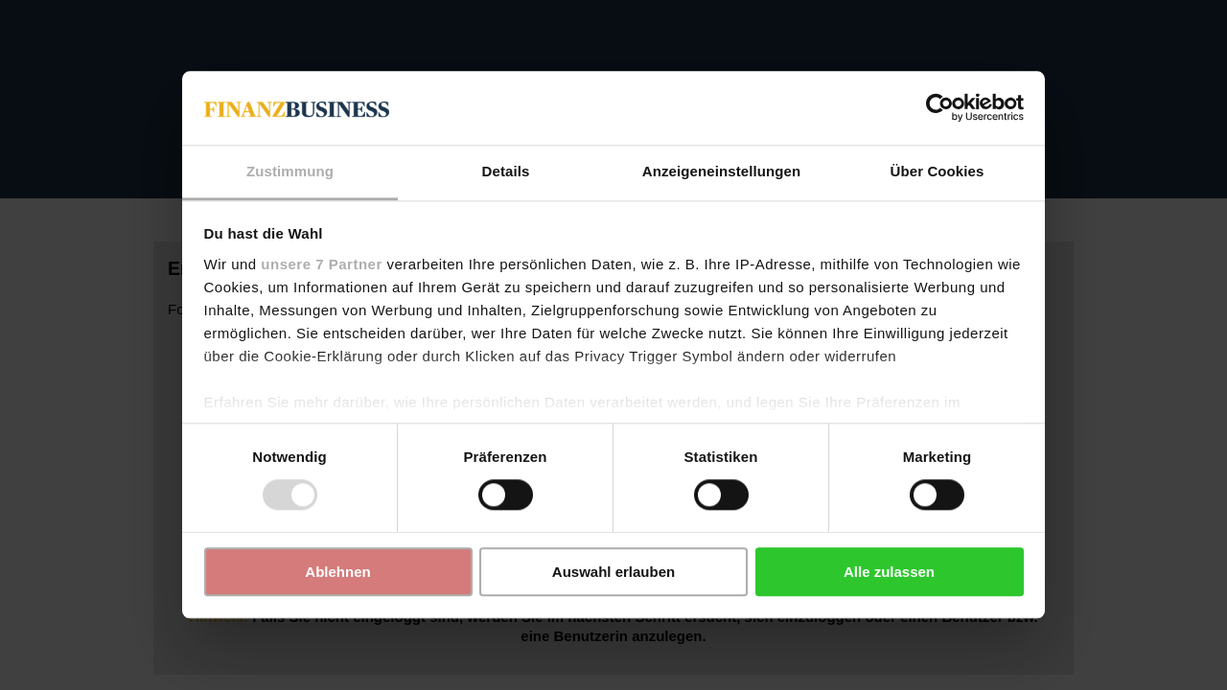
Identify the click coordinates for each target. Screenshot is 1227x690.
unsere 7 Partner (321, 264)
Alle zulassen (889, 572)
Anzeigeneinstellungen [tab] (721, 171)
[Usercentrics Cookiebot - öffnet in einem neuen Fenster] (940, 108)
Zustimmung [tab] (290, 171)
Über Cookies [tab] (937, 171)
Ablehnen (337, 572)
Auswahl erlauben (613, 572)
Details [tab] (506, 171)
